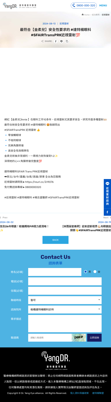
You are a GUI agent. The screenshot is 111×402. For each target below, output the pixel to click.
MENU (103, 5)
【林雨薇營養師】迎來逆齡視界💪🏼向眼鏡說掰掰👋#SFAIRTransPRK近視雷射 (85, 226)
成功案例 (96, 15)
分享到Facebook (56, 41)
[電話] (65, 281)
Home (87, 15)
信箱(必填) (17, 290)
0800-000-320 (83, 5)
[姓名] (54, 272)
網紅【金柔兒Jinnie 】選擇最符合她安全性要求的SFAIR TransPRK (19, 5)
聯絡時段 (16, 300)
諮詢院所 (16, 309)
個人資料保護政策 (79, 393)
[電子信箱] (65, 291)
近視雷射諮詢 (107, 196)
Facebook (107, 212)
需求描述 (16, 319)
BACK (55, 240)
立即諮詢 (94, 337)
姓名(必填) (17, 272)
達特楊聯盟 (98, 393)
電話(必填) (17, 281)
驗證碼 (15, 337)
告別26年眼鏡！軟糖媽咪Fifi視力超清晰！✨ (26, 226)
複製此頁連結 (67, 41)
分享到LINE (61, 41)
